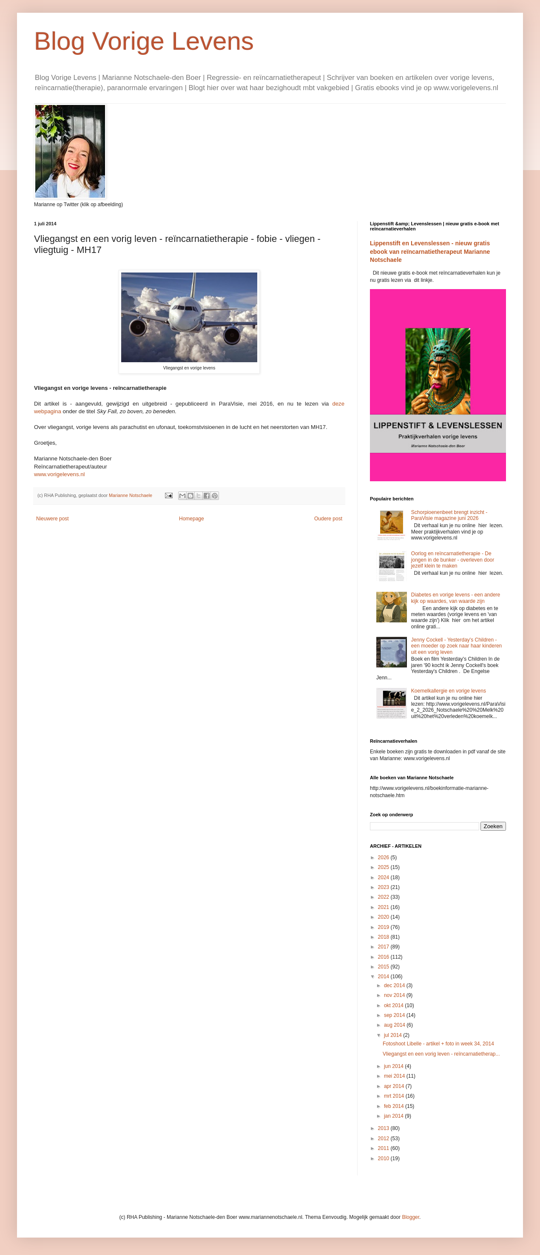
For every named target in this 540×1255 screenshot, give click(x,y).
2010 (384, 1158)
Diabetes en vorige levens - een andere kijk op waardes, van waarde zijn (455, 598)
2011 (384, 1148)
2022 (384, 897)
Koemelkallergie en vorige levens (448, 691)
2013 (384, 1128)
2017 (384, 947)
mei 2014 (395, 1076)
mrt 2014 (395, 1096)
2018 (384, 937)
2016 (384, 957)
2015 (384, 967)
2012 (384, 1138)
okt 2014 (394, 1005)
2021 (384, 907)
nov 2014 (395, 995)
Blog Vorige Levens (144, 41)
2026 (384, 857)
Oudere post (328, 519)
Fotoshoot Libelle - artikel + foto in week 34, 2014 (438, 1044)
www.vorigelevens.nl (59, 474)
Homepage (191, 519)
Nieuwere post (52, 519)
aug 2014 (395, 1025)
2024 (384, 877)
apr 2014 (395, 1086)
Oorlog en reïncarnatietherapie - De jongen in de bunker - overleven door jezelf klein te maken (452, 560)
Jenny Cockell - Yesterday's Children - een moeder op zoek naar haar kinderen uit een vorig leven (456, 646)
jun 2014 (394, 1066)
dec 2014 (395, 985)
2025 (384, 867)
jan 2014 (394, 1116)
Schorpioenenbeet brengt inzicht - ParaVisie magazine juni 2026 (449, 515)
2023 (384, 887)
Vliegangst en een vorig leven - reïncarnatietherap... (441, 1054)
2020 (384, 917)
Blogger (410, 1217)
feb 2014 (394, 1106)
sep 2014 (395, 1015)
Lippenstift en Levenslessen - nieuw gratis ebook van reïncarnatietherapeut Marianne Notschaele (430, 251)
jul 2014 (393, 1035)
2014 (384, 977)
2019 (384, 927)
